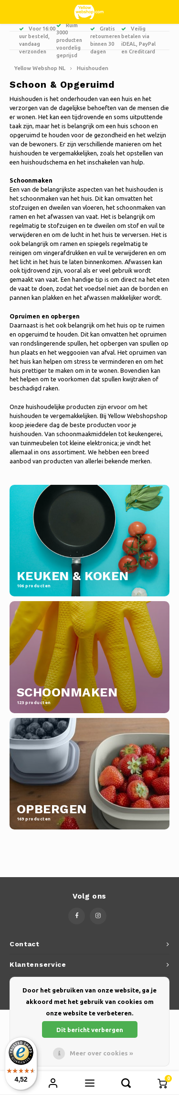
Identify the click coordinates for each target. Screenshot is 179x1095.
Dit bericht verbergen (89, 1029)
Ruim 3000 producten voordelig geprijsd (69, 40)
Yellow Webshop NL (39, 68)
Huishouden (92, 68)
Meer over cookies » (101, 1053)
